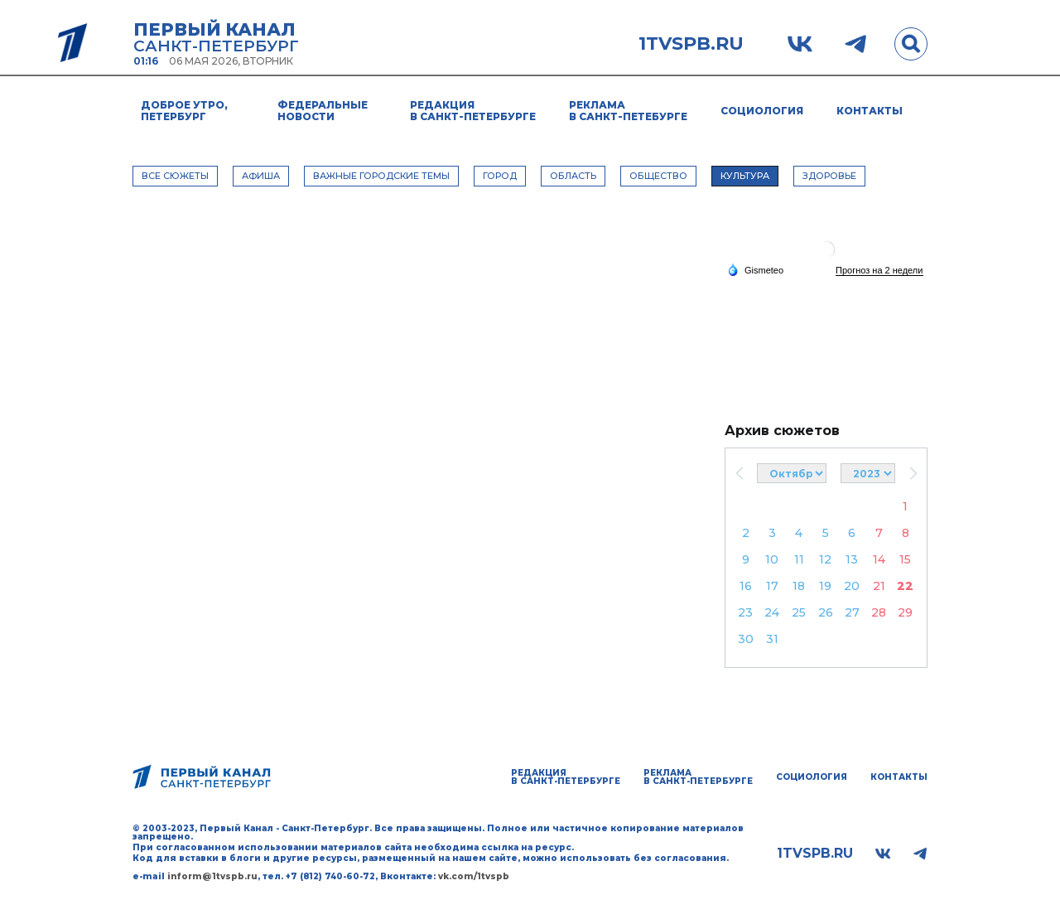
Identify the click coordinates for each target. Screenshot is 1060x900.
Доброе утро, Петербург (184, 111)
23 (745, 612)
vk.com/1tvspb (473, 876)
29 (905, 612)
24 (771, 612)
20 (852, 585)
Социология (761, 110)
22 (905, 585)
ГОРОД (500, 175)
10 (771, 559)
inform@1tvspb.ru (212, 876)
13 (852, 559)
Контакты (869, 110)
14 (879, 559)
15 (905, 559)
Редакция (473, 111)
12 (825, 559)
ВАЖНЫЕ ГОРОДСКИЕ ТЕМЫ (381, 175)
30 (746, 638)
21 (879, 585)
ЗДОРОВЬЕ (829, 175)
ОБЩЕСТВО (658, 175)
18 (799, 585)
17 (772, 585)
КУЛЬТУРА (744, 175)
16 (746, 585)
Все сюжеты (175, 175)
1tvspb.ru (691, 44)
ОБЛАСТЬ (573, 175)
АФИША (261, 175)
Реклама (628, 111)
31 (772, 638)
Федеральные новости (322, 111)
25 (799, 612)
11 (799, 559)
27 (852, 612)
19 (825, 585)
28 (878, 612)
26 (825, 612)
